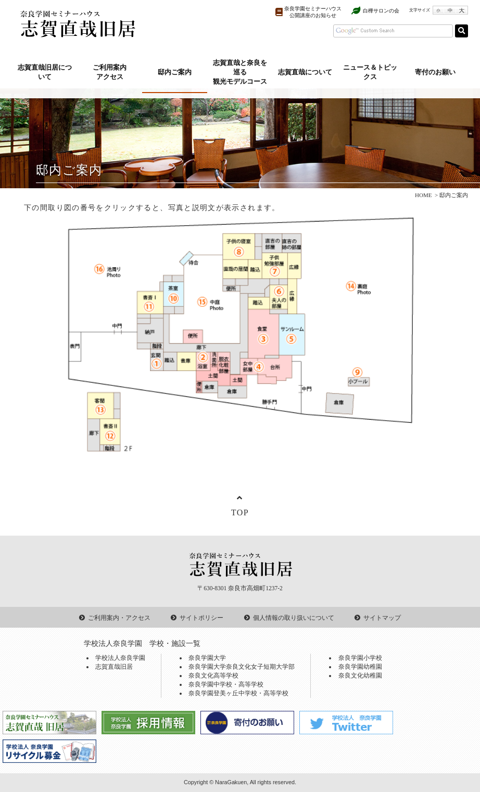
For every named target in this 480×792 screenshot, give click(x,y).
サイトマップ (382, 618)
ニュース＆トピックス (370, 72)
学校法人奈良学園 (120, 657)
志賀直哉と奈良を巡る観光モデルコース (240, 72)
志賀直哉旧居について (45, 72)
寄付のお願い (435, 72)
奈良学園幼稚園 (360, 666)
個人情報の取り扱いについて (293, 618)
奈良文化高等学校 (213, 675)
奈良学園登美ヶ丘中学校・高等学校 (238, 693)
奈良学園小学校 (360, 657)
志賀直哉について (305, 72)
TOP (240, 512)
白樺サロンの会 (381, 11)
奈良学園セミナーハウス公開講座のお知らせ (313, 12)
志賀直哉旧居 (114, 666)
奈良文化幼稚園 (360, 675)
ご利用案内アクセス (110, 72)
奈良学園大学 (207, 657)
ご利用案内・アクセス (119, 618)
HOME (423, 195)
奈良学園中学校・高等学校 (225, 684)
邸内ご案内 (175, 72)
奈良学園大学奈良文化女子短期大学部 (241, 666)
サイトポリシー (201, 618)
